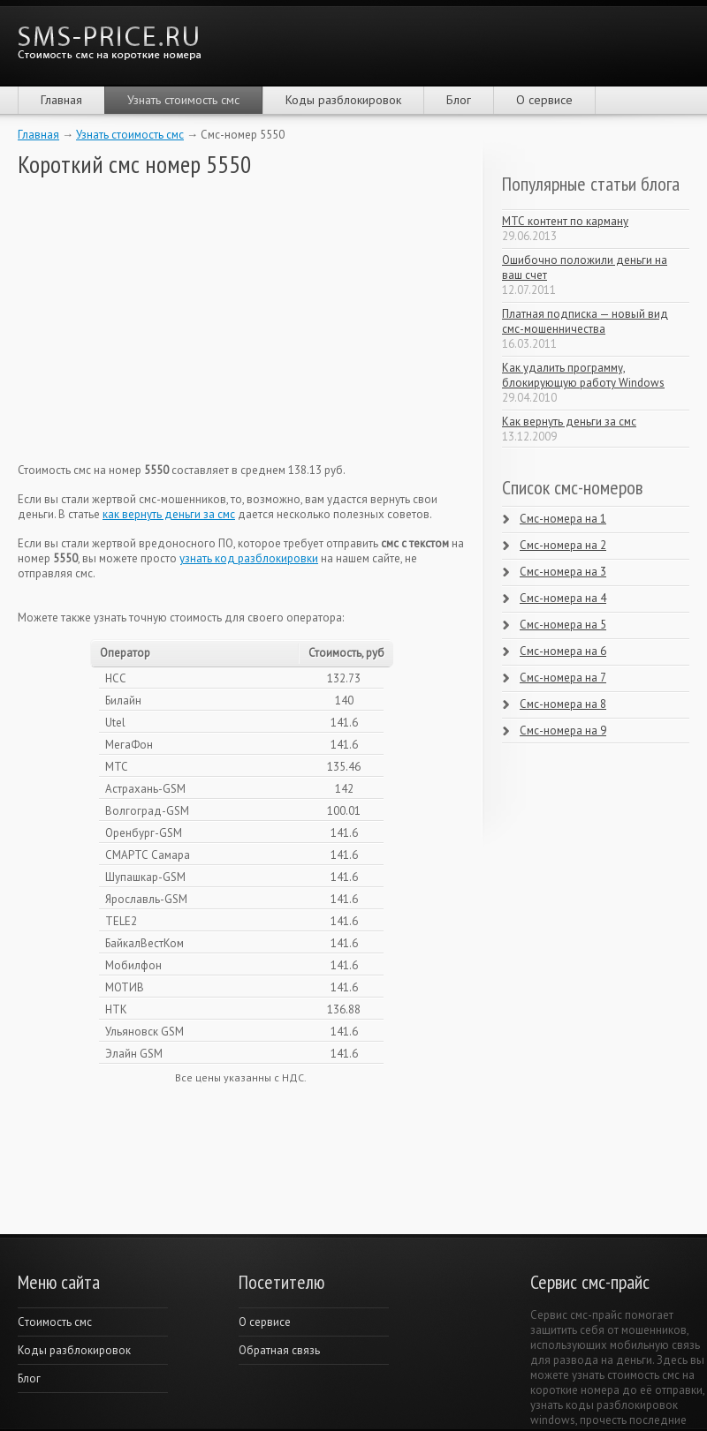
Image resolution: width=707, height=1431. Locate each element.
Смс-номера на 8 (563, 704)
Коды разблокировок (343, 100)
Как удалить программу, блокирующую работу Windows (583, 375)
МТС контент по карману (565, 221)
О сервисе (544, 100)
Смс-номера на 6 (563, 651)
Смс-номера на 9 (563, 730)
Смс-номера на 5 (563, 624)
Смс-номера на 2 (563, 545)
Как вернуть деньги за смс (569, 421)
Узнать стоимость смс (183, 100)
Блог (458, 100)
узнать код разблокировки (248, 558)
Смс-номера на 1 (563, 518)
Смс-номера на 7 (563, 677)
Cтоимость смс (55, 1321)
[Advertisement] (150, 320)
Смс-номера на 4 (563, 598)
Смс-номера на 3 (563, 571)
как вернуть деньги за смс (169, 514)
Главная (61, 100)
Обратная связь (279, 1350)
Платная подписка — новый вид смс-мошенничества (585, 321)
